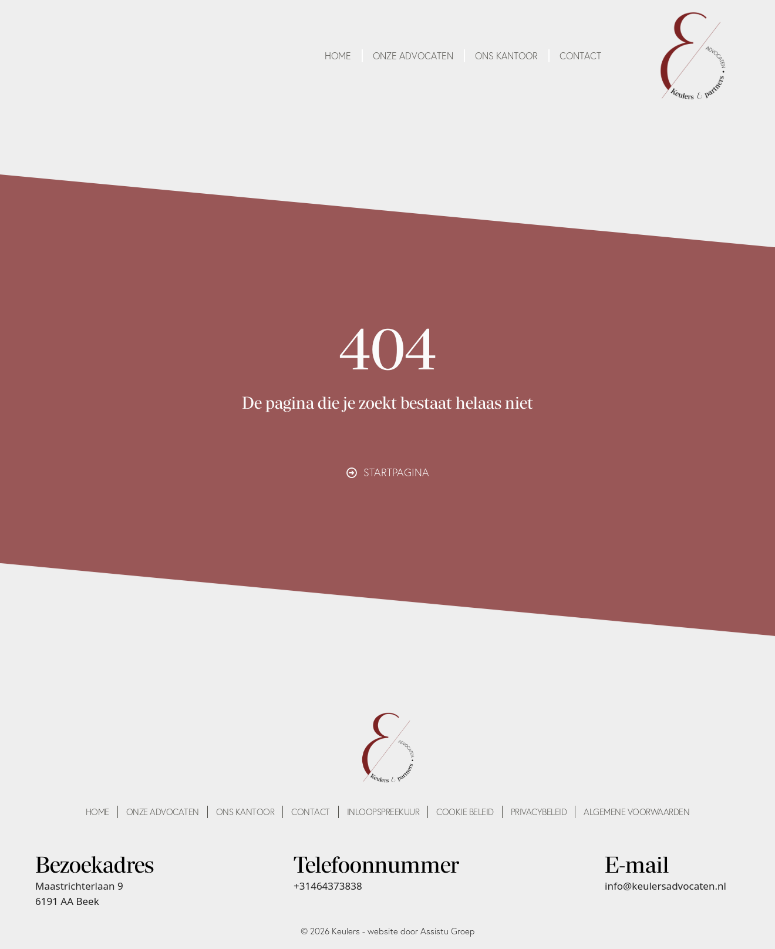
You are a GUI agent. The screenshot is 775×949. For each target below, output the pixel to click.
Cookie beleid (465, 811)
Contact (580, 56)
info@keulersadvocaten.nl (665, 886)
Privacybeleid (539, 811)
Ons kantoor (506, 56)
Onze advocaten (413, 56)
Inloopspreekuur (383, 811)
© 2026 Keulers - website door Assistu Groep (387, 931)
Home (338, 56)
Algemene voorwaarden (636, 811)
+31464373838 (328, 886)
